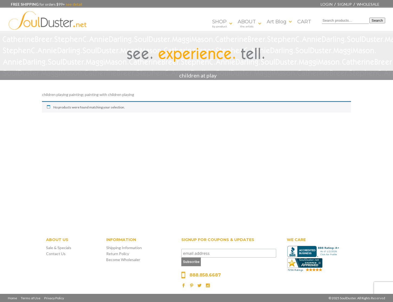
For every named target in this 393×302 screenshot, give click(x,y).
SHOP (219, 23)
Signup (344, 4)
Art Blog (276, 22)
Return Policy (117, 253)
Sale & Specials (58, 247)
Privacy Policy (54, 298)
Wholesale (368, 4)
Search (377, 20)
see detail (73, 4)
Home (12, 298)
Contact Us (56, 253)
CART (304, 22)
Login (327, 4)
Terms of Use (30, 298)
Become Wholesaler (123, 259)
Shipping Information (124, 247)
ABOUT (247, 23)
